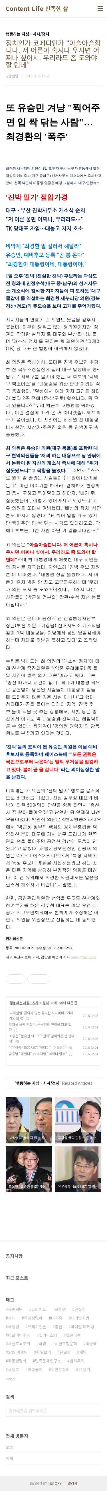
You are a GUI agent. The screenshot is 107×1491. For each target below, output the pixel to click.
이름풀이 (35, 1369)
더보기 (10, 1378)
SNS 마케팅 (18, 1352)
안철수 (80, 1309)
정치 (46, 1002)
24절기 (84, 1369)
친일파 (65, 1352)
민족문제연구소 (48, 1361)
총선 (58, 1326)
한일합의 (43, 1352)
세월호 (13, 1369)
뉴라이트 (38, 1309)
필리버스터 (48, 1335)
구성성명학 (33, 1318)
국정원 (13, 1326)
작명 (42, 1343)
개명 (83, 1352)
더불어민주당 (19, 1335)
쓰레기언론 (37, 1326)
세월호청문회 (66, 1343)
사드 (11, 1318)
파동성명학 (17, 1361)
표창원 (60, 1309)
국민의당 (15, 1309)
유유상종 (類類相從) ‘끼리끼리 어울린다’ (38, 1047)
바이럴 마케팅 (82, 1326)
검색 (95, 1410)
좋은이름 (73, 1335)
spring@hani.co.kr (83, 957)
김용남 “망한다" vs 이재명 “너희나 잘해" (38, 1053)
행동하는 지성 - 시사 (24, 1002)
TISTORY (55, 1483)
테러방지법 (80, 1318)
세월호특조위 (19, 1343)
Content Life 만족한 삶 (37, 9)
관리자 (72, 1483)
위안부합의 (60, 1369)
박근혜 (91, 1343)
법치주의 (77, 1361)
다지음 (56, 1318)
